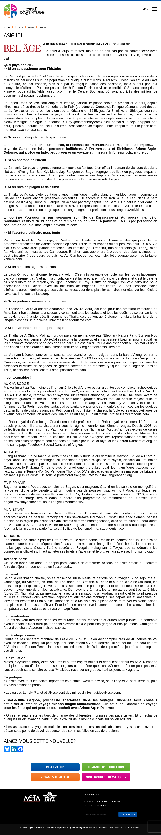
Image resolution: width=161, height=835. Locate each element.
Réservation (55, 767)
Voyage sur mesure (55, 777)
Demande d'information (106, 767)
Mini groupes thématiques (106, 777)
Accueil (7, 27)
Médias (31, 27)
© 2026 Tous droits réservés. (63, 827)
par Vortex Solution (131, 827)
